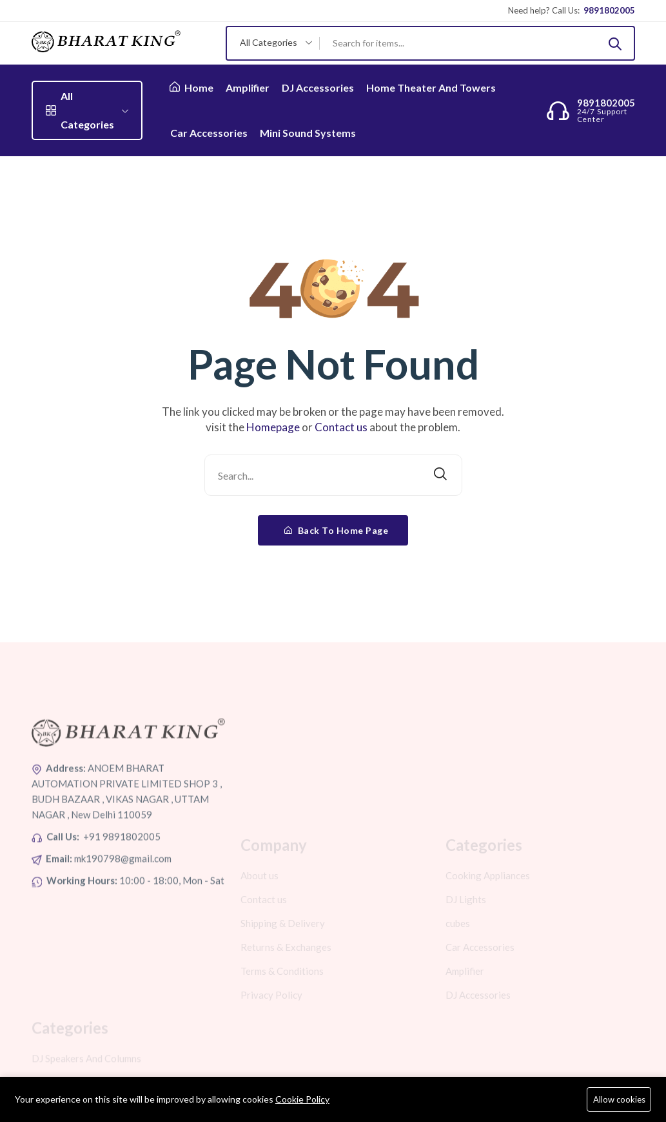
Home (191, 87)
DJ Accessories (318, 87)
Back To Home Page (336, 530)
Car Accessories (209, 133)
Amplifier (247, 87)
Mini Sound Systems (308, 133)
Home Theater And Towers (431, 87)
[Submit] (615, 43)
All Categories (87, 110)
